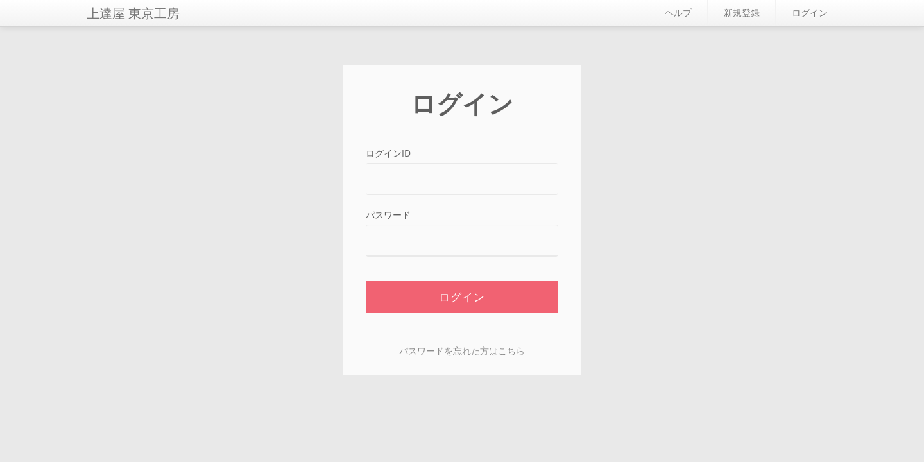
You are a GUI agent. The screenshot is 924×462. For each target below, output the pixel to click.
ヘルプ (678, 12)
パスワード (388, 215)
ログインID (388, 153)
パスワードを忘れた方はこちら (462, 351)
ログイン (810, 12)
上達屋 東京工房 (133, 13)
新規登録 (742, 12)
